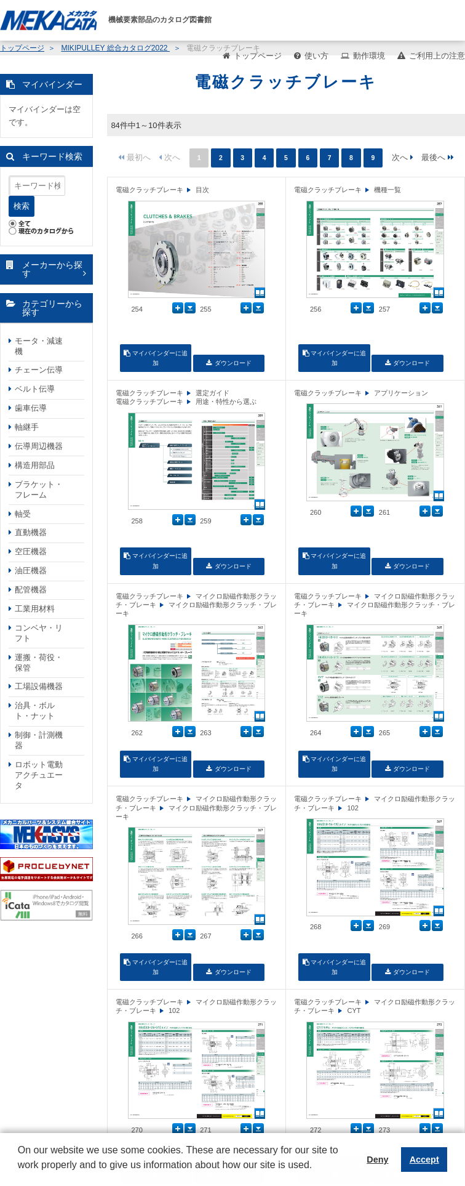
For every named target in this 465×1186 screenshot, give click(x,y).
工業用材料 (35, 608)
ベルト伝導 (35, 388)
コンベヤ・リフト (39, 633)
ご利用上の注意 (437, 55)
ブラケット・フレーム (39, 489)
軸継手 (27, 427)
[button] (20, 1174)
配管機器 (31, 589)
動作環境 (369, 55)
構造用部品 (35, 465)
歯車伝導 (31, 408)
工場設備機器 (39, 686)
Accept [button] (424, 1159)
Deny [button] (377, 1159)
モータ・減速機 (39, 346)
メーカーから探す (52, 269)
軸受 (23, 513)
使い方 (316, 55)
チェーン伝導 (39, 369)
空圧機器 (31, 551)
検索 (22, 206)
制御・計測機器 (39, 740)
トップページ (258, 55)
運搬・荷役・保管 (39, 662)
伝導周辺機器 (39, 446)
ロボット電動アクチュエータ (39, 775)
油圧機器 (31, 570)
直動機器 (31, 532)
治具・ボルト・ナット (35, 710)
